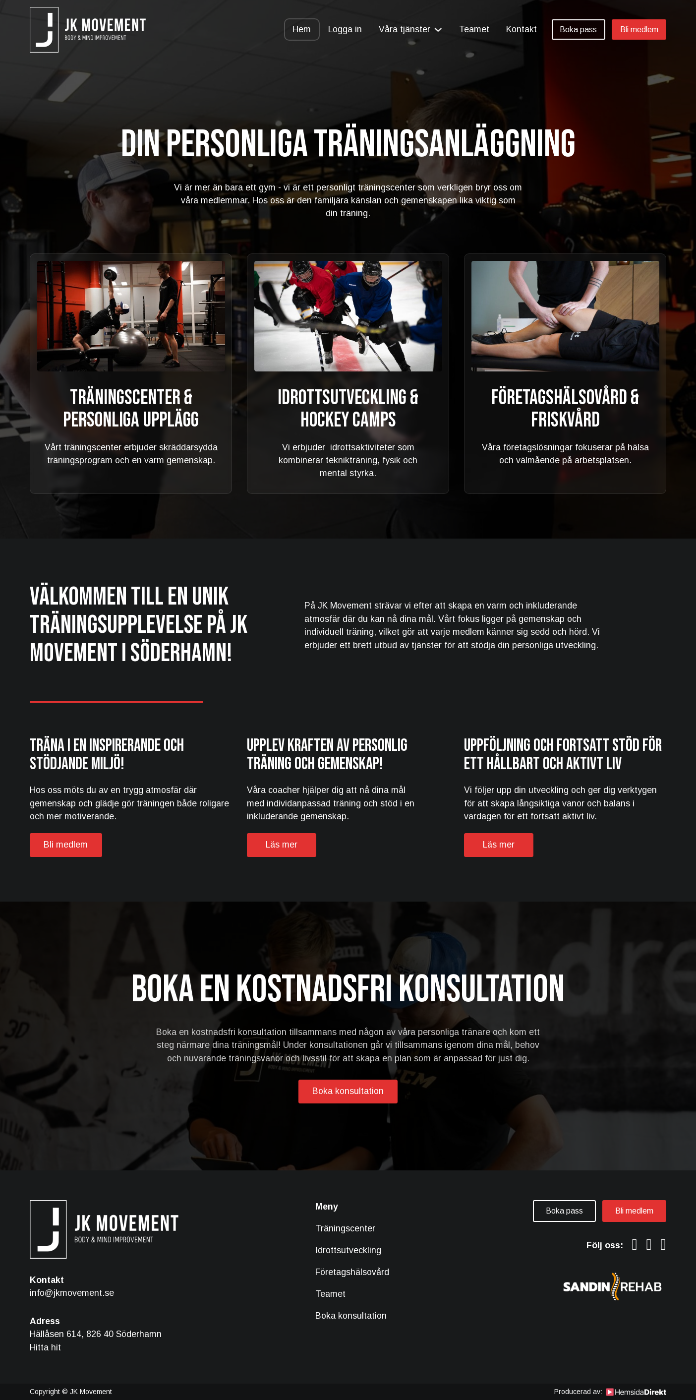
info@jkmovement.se (72, 1293)
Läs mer (281, 845)
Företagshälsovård (352, 1272)
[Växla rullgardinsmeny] (438, 29)
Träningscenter (345, 1228)
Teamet (474, 29)
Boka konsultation (348, 1091)
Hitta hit (45, 1347)
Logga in (345, 29)
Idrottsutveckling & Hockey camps (348, 409)
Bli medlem (639, 29)
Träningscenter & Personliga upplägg (131, 409)
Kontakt (521, 29)
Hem (301, 29)
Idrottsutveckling (348, 1250)
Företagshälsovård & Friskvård (565, 409)
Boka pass (578, 29)
